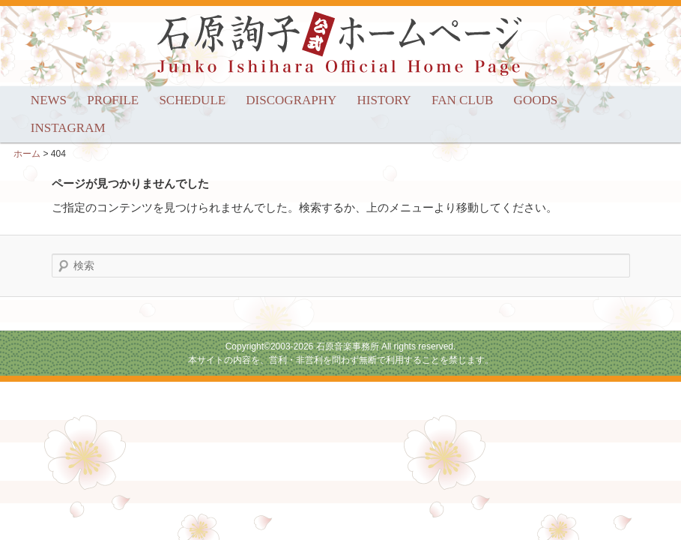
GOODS (536, 100)
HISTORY (384, 100)
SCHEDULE (192, 100)
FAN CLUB (462, 100)
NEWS (49, 100)
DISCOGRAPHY (291, 100)
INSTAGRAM (68, 128)
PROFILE (113, 100)
